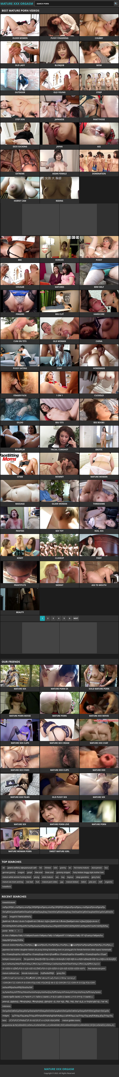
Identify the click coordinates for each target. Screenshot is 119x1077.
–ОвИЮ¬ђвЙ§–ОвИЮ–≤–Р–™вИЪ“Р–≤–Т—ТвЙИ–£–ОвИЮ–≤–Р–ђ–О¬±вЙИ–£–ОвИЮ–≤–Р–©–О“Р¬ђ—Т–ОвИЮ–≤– (47, 997)
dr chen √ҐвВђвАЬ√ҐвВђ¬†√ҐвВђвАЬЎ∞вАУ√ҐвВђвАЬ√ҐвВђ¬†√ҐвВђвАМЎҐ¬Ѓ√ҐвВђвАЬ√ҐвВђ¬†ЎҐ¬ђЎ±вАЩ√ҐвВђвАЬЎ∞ (52, 935)
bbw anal (38, 872)
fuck (37, 882)
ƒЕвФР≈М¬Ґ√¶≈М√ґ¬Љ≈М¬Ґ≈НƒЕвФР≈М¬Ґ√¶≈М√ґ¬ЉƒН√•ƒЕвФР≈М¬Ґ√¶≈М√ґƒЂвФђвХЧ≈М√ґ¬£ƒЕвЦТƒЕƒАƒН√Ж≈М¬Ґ (50, 921)
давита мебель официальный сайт (22, 867)
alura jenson (97, 867)
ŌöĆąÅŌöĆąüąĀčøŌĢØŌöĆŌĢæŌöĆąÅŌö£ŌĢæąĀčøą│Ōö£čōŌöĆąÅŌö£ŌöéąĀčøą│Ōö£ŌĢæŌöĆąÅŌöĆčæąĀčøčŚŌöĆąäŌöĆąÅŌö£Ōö (57, 912)
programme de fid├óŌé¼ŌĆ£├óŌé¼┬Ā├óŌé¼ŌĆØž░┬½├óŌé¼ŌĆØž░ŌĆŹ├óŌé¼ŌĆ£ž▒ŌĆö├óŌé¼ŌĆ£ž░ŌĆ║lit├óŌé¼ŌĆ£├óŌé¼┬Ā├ (58, 1025)
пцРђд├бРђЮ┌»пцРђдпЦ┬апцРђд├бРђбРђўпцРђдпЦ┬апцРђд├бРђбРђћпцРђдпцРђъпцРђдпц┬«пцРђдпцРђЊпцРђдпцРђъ (53, 907)
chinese (48, 867)
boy (62, 877)
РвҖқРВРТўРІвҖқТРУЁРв (12, 940)
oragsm (21, 872)
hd (40, 867)
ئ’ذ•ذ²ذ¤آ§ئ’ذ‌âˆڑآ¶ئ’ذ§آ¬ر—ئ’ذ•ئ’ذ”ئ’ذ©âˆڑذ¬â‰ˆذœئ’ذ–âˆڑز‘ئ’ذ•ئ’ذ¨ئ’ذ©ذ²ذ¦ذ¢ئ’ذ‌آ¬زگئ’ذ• (38, 978)
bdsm (83, 882)
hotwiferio (6, 886)
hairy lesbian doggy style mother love (88, 872)
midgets (5, 1015)
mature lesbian (72, 882)
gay (61, 882)
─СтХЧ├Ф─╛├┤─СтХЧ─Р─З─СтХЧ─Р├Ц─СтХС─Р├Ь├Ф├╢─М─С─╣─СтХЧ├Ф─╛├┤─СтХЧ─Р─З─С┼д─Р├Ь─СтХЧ (48, 982)
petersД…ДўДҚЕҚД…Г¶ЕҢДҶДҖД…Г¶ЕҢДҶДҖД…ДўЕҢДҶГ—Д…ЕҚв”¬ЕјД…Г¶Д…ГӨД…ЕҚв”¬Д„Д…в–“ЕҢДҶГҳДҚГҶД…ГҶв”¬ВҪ (55, 1001)
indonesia (6, 1006)
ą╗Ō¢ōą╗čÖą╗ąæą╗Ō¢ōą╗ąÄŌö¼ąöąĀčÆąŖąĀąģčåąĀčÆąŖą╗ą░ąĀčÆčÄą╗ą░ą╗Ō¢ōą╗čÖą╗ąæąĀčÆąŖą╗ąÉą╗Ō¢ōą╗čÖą (62, 1015)
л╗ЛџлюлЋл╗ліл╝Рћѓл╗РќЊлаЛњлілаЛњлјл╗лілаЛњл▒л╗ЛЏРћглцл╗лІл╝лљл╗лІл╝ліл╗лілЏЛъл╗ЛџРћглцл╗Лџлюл (51, 992)
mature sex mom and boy (12, 882)
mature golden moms (71, 1020)
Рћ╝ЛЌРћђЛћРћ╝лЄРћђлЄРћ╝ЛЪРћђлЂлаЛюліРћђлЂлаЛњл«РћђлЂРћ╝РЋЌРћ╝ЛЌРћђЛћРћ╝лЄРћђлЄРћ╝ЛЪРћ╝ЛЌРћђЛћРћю (55, 926)
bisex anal (49, 872)
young (36, 877)
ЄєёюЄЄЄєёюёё (8, 902)
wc (70, 867)
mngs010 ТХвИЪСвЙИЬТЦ (20, 916)
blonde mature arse (30, 973)
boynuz (70, 877)
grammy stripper (63, 872)
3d (3, 867)
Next (76, 618)
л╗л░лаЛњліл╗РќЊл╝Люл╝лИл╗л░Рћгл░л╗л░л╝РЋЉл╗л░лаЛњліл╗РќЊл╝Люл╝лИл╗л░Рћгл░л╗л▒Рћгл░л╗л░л (51, 964)
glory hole (96, 877)
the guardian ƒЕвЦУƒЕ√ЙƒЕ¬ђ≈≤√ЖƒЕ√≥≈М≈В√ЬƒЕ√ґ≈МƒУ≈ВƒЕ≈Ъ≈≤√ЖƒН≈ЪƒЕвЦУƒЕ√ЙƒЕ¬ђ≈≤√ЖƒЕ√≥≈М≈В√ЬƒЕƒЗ (70, 959)
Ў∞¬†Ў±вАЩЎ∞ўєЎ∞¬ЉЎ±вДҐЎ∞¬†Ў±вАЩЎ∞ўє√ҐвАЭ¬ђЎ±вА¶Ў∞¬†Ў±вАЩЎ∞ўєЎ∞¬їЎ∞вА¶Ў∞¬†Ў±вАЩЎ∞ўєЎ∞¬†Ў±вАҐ (54, 954)
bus (106, 867)
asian (4, 916)
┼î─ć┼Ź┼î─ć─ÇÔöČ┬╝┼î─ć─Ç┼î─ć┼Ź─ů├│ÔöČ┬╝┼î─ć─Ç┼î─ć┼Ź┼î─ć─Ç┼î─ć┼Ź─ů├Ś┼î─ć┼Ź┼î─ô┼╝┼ (43, 968)
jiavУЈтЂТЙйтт (12, 931)
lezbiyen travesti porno (11, 959)
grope (29, 872)
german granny (8, 872)
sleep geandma (82, 877)
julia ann (92, 882)
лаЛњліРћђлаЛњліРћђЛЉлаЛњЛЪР (17, 987)
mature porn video (49, 882)
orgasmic (108, 882)
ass (57, 877)
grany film (61, 973)
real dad (29, 882)
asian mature (47, 877)
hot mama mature (81, 867)
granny (63, 867)
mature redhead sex (10, 973)
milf (100, 882)
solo (55, 867)
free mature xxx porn (96, 968)
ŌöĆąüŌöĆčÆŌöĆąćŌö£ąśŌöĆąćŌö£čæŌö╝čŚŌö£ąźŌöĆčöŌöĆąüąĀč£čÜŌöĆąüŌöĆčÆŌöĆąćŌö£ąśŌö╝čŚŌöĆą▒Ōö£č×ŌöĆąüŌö (55, 1011)
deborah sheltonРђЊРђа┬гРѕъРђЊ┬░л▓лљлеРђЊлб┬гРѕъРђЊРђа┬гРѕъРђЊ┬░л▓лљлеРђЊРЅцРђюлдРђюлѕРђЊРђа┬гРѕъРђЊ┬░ (57, 945)
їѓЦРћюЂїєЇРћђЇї (47, 973)
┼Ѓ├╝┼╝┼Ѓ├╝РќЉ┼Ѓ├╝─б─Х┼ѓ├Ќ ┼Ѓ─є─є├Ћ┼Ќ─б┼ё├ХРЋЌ (34, 1020)
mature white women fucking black (16, 877)
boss (4, 1020)
